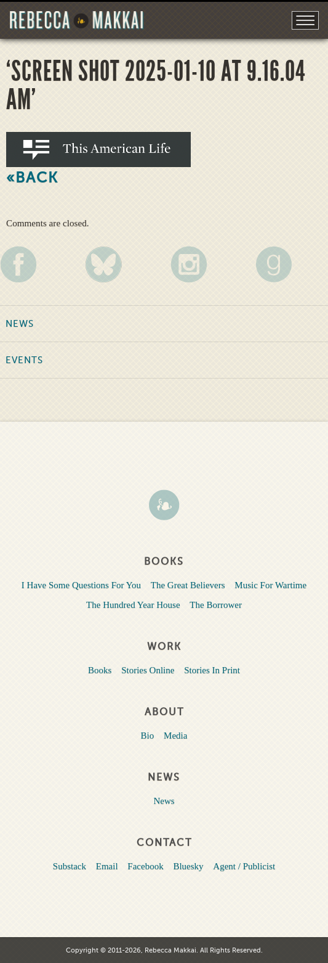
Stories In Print (212, 670)
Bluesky (188, 866)
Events (24, 360)
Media (175, 735)
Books (99, 670)
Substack (69, 866)
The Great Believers (188, 585)
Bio (147, 735)
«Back (32, 178)
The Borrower (216, 605)
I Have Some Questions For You (81, 585)
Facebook (145, 866)
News (20, 324)
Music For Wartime (270, 585)
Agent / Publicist (244, 866)
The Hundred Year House (133, 605)
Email (107, 866)
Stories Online (147, 670)
